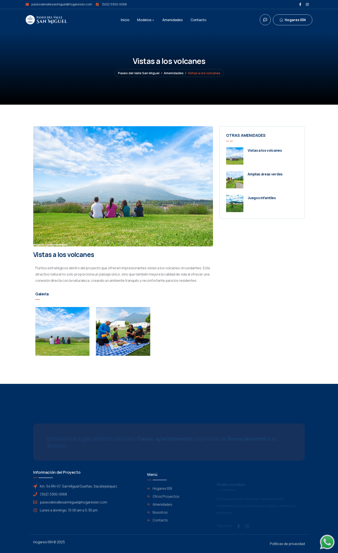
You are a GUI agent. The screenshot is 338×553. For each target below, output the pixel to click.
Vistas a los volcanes (265, 150)
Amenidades (173, 73)
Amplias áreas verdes (265, 174)
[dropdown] (292, 19)
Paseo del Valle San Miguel (139, 73)
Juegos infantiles (262, 197)
